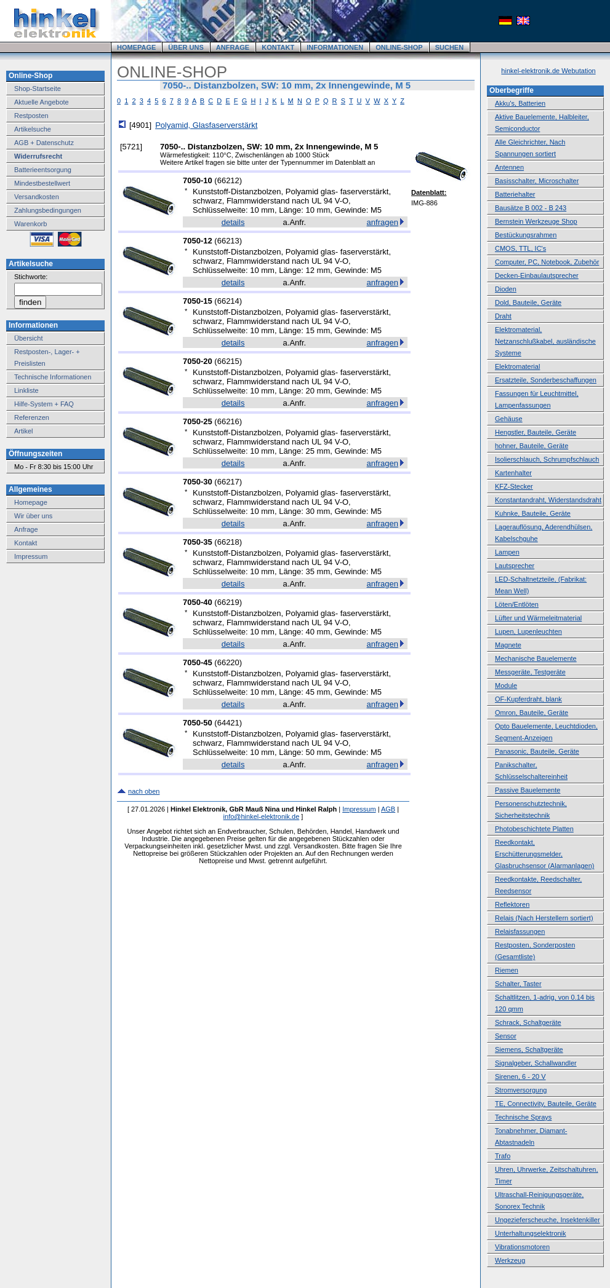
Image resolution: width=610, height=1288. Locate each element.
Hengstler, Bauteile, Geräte (535, 432)
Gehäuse (509, 418)
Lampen (507, 552)
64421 (228, 722)
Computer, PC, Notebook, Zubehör (547, 262)
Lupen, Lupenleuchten (528, 631)
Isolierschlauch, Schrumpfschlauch (547, 459)
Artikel (23, 431)
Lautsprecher (514, 565)
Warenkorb (30, 223)
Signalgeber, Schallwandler (536, 1063)
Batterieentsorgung (42, 169)
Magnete (508, 645)
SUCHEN (449, 47)
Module (506, 685)
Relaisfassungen (520, 931)
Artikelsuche (32, 129)
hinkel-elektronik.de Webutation (548, 70)
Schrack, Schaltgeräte (528, 1022)
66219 (228, 602)
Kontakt (25, 543)
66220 (228, 662)
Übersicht (28, 338)
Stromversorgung (521, 1090)
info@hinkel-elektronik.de (261, 816)
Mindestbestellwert (42, 183)
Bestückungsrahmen (525, 235)
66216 (228, 421)
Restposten (31, 115)
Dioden (505, 289)
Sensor (505, 1036)
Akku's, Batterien (520, 103)
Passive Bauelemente (527, 790)
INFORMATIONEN (335, 47)
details (233, 222)
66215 (228, 361)
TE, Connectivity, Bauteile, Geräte (545, 1103)
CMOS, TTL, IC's (520, 248)
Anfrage (26, 529)
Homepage (30, 502)
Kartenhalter (513, 472)
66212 (228, 180)
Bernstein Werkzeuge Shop (536, 221)
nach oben (143, 791)
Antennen (509, 167)
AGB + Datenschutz (44, 142)
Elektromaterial (517, 366)
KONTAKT (278, 47)
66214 (228, 301)
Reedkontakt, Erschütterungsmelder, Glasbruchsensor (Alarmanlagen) (544, 854)
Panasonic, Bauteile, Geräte (537, 751)
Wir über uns (33, 516)
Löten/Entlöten (517, 604)
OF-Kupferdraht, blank (528, 699)
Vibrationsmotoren (522, 1246)
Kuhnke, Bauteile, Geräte (533, 513)
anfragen (382, 222)
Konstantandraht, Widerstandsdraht (548, 500)
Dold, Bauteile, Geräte (528, 302)
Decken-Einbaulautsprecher (537, 275)
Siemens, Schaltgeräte (529, 1049)
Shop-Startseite (37, 88)
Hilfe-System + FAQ (44, 404)
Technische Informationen (52, 377)
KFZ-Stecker (514, 486)
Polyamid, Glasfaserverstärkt (206, 125)
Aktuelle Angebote (41, 102)
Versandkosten (36, 196)
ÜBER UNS (185, 47)
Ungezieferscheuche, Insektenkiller (547, 1219)
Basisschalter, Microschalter (537, 180)
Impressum (30, 556)
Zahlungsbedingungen (47, 210)
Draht (503, 316)
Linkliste (26, 390)
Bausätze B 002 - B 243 (530, 207)
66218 (228, 542)
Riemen (506, 970)
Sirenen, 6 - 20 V (520, 1076)
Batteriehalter (515, 194)
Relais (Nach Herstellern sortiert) (544, 918)
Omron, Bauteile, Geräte (531, 712)
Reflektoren (512, 904)
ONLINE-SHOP (398, 47)
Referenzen (31, 417)
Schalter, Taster (518, 983)
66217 (228, 481)
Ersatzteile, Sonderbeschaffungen (545, 380)
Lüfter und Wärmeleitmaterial (538, 618)
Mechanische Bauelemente (536, 658)
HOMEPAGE (136, 47)
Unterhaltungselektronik (530, 1233)
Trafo (502, 1156)
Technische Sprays (523, 1117)
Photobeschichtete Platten (534, 828)
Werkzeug (510, 1260)
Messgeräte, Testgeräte (530, 672)
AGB (388, 809)
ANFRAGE (232, 47)
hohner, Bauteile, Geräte (531, 445)
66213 (228, 240)
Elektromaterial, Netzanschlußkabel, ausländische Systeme (545, 341)
